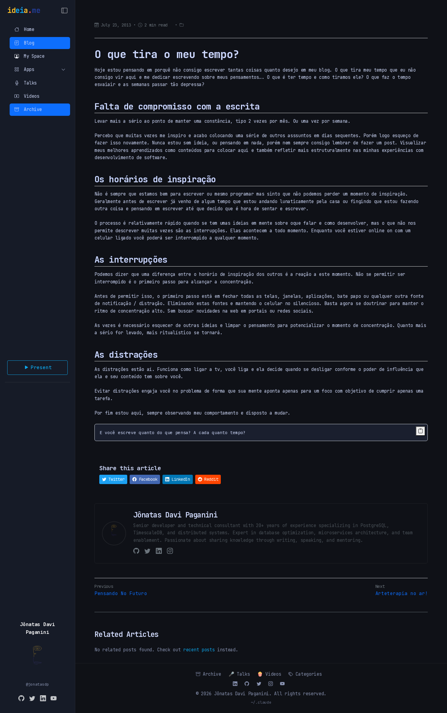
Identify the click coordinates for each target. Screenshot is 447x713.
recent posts (198, 650)
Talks (25, 83)
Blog (24, 43)
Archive (28, 109)
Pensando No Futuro (120, 593)
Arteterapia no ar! (401, 593)
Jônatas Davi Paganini (241, 693)
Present (37, 367)
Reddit (208, 479)
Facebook (144, 479)
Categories (305, 674)
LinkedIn (177, 479)
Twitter (113, 479)
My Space (29, 56)
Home (24, 29)
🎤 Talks (239, 674)
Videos (26, 96)
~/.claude (261, 702)
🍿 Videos (269, 674)
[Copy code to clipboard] (420, 431)
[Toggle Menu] (64, 10)
